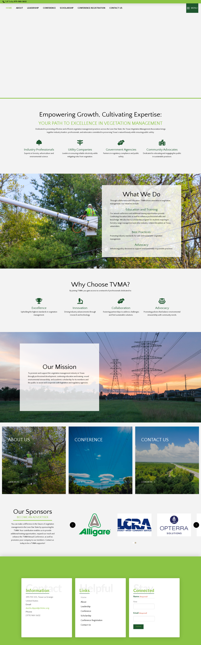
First (135, 602)
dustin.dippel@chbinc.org (37, 608)
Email (140, 613)
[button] (192, 8)
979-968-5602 (20, 2)
